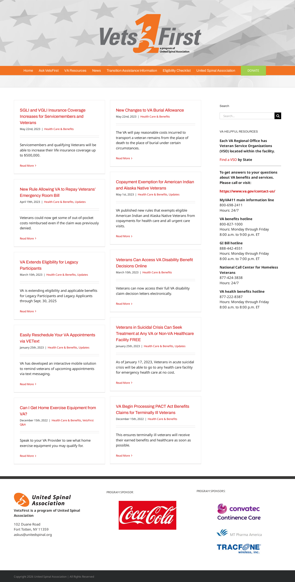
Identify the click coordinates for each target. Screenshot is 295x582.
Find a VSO (228, 159)
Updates (174, 194)
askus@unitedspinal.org (33, 534)
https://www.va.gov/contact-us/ (247, 191)
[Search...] (247, 115)
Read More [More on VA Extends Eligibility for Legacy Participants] (27, 311)
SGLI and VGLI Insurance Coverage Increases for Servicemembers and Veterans (53, 116)
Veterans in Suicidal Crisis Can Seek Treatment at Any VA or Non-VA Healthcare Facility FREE (155, 333)
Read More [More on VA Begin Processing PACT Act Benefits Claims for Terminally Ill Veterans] (123, 456)
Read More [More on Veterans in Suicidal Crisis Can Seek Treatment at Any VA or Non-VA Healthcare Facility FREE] (123, 383)
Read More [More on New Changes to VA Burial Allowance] (123, 158)
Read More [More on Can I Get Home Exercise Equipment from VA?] (27, 456)
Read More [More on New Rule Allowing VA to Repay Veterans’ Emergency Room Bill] (27, 238)
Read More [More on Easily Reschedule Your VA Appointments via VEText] (27, 384)
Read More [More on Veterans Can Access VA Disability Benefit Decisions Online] (123, 304)
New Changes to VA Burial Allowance (150, 110)
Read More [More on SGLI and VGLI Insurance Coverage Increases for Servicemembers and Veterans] (27, 166)
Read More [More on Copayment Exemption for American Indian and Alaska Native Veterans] (123, 236)
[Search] (277, 115)
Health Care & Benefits (59, 129)
